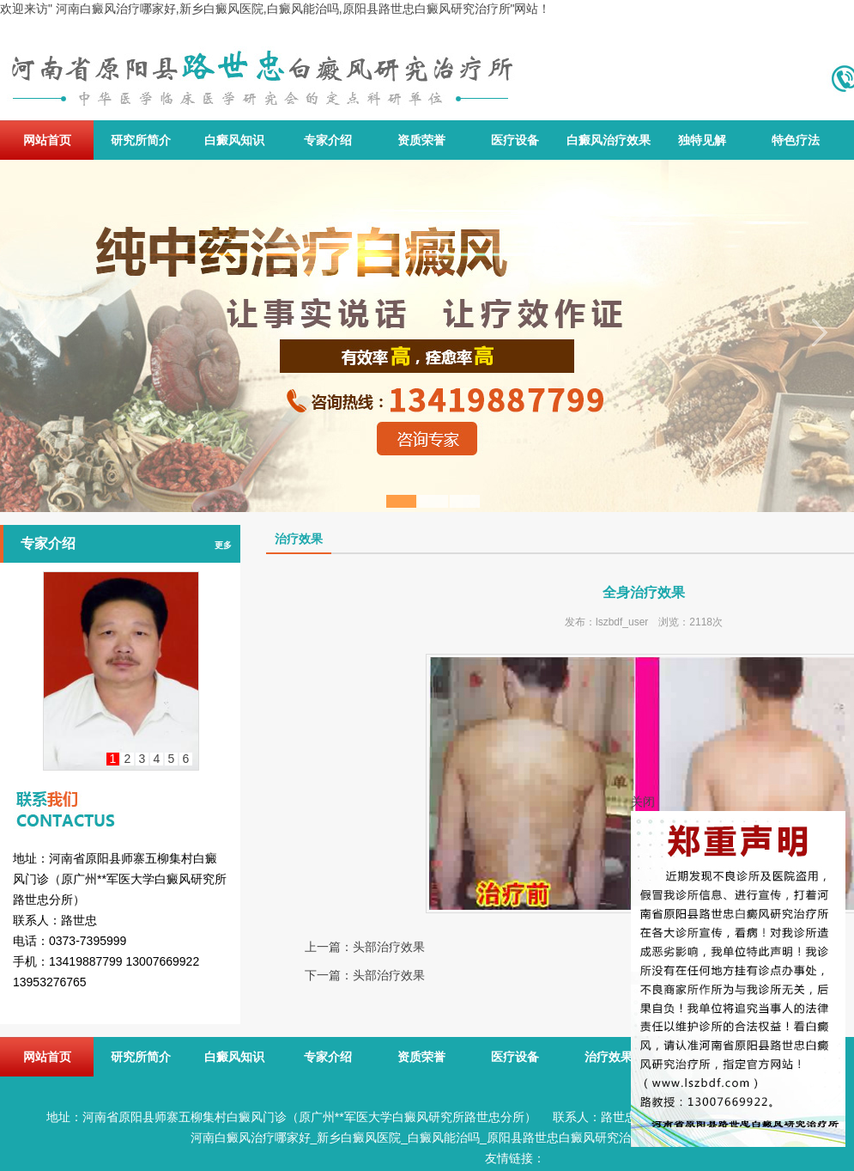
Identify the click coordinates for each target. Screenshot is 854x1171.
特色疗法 (796, 140)
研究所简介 (141, 140)
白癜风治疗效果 (608, 140)
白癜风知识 (234, 140)
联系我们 (120, 794)
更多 (223, 545)
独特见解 (702, 140)
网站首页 (47, 140)
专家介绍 (328, 140)
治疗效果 (608, 1057)
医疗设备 (515, 140)
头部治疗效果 (389, 947)
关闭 (643, 801)
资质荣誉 (421, 140)
